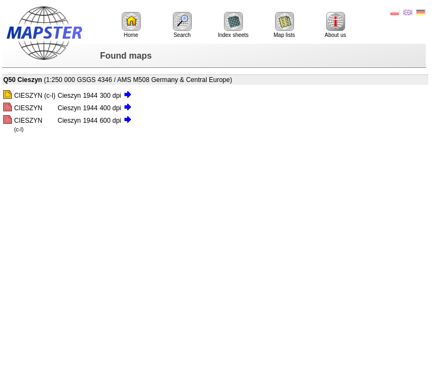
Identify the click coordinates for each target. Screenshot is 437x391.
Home (131, 25)
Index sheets (233, 25)
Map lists (284, 25)
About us (335, 25)
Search (182, 25)
